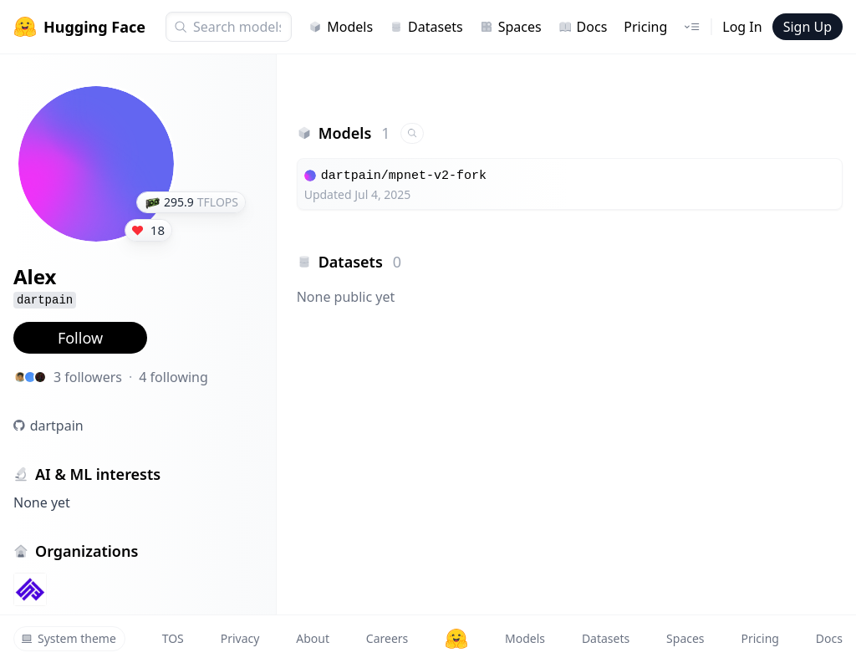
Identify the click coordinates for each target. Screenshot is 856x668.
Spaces (511, 27)
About (312, 638)
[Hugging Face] (456, 638)
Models (340, 27)
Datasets (426, 27)
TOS (173, 638)
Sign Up (807, 27)
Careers (387, 638)
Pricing (645, 27)
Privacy (240, 638)
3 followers (88, 377)
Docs (583, 27)
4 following (173, 377)
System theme (68, 638)
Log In (742, 27)
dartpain (57, 425)
